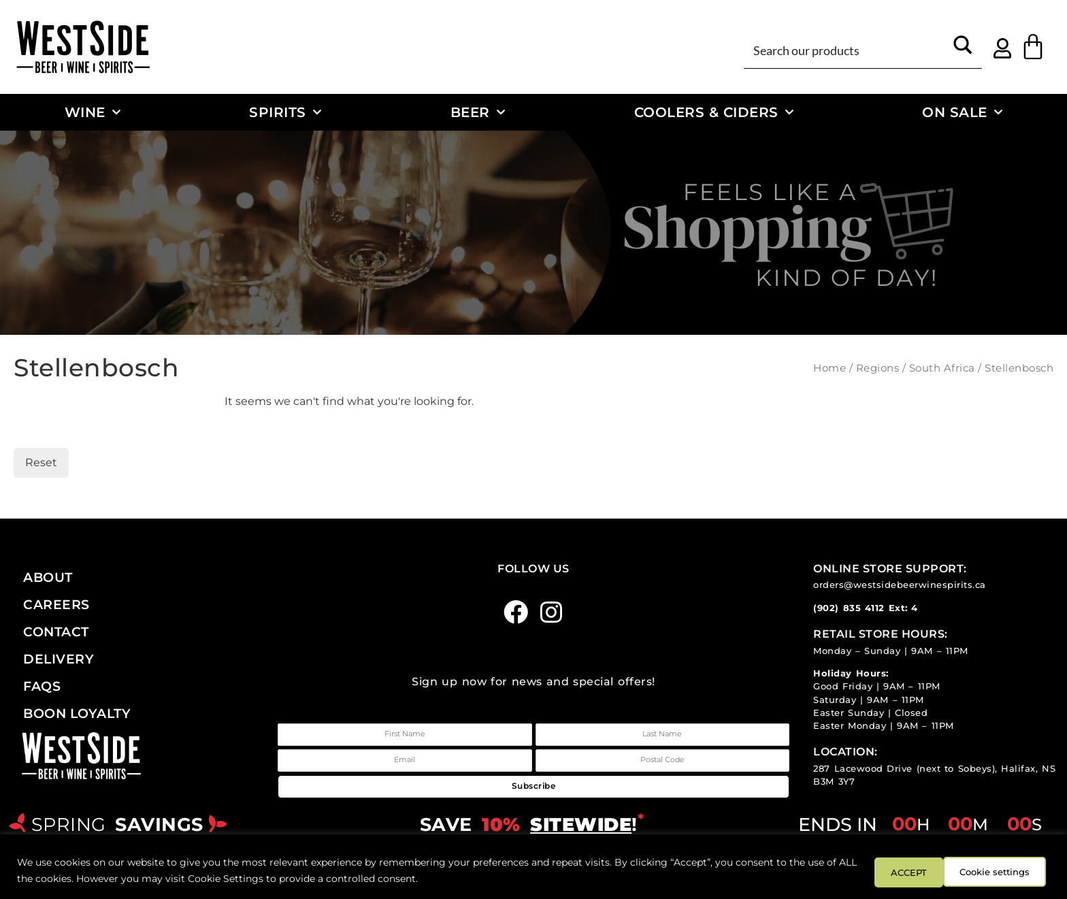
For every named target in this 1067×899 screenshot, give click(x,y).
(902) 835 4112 (849, 608)
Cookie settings (908, 871)
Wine (93, 112)
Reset (41, 462)
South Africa (942, 368)
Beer (478, 112)
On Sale (962, 112)
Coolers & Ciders (714, 112)
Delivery (58, 659)
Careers (56, 604)
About (48, 577)
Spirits (285, 112)
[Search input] (846, 50)
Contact (56, 631)
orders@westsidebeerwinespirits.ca (899, 585)
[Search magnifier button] (963, 49)
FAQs (42, 686)
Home (829, 368)
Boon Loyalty (77, 713)
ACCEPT (1011, 871)
